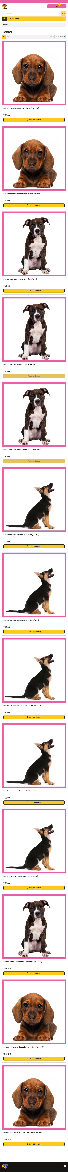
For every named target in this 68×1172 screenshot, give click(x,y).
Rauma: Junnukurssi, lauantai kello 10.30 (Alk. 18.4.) (22, 962)
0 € (58, 5)
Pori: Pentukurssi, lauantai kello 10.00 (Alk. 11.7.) (21, 535)
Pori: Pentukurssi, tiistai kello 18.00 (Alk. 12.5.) (20, 791)
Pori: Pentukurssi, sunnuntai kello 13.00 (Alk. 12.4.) (22, 705)
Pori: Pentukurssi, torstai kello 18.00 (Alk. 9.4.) (20, 876)
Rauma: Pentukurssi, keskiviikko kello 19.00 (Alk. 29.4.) (23, 1047)
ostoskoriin (34, 120)
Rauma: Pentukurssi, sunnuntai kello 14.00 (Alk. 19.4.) (23, 1132)
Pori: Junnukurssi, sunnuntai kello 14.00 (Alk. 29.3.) (22, 450)
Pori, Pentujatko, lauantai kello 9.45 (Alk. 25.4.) (21, 108)
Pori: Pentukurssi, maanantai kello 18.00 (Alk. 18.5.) (22, 620)
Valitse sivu (14, 18)
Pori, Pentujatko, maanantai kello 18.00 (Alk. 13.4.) (22, 194)
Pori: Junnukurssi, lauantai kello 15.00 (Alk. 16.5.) (21, 279)
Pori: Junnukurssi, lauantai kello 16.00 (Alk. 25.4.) (21, 364)
